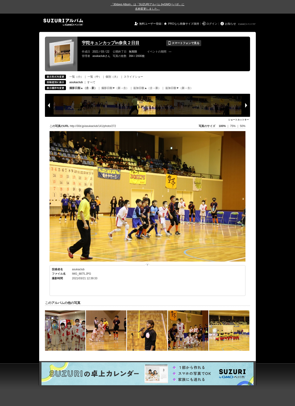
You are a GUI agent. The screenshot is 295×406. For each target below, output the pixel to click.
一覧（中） (94, 76)
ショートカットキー (238, 119)
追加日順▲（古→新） (147, 88)
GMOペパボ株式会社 (247, 24)
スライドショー (133, 76)
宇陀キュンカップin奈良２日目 (110, 43)
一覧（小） (76, 76)
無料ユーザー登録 (150, 23)
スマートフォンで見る (183, 43)
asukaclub (78, 269)
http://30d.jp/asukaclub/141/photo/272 (93, 126)
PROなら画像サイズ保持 (183, 23)
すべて (91, 82)
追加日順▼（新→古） (179, 88)
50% (242, 126)
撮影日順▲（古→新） (83, 88)
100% (222, 126)
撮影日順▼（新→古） (115, 88)
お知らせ (230, 23)
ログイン (211, 23)
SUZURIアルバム (63, 22)
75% (233, 126)
